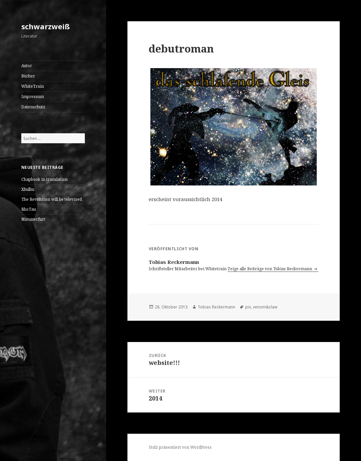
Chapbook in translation (44, 179)
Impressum (32, 96)
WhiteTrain (32, 86)
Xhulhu (27, 189)
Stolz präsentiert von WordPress (180, 447)
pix (248, 307)
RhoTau (28, 209)
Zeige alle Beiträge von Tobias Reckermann (270, 269)
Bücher (28, 76)
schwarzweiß (45, 26)
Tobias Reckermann (216, 307)
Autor (26, 65)
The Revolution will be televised (51, 199)
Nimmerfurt (33, 219)
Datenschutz (33, 107)
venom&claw (265, 307)
